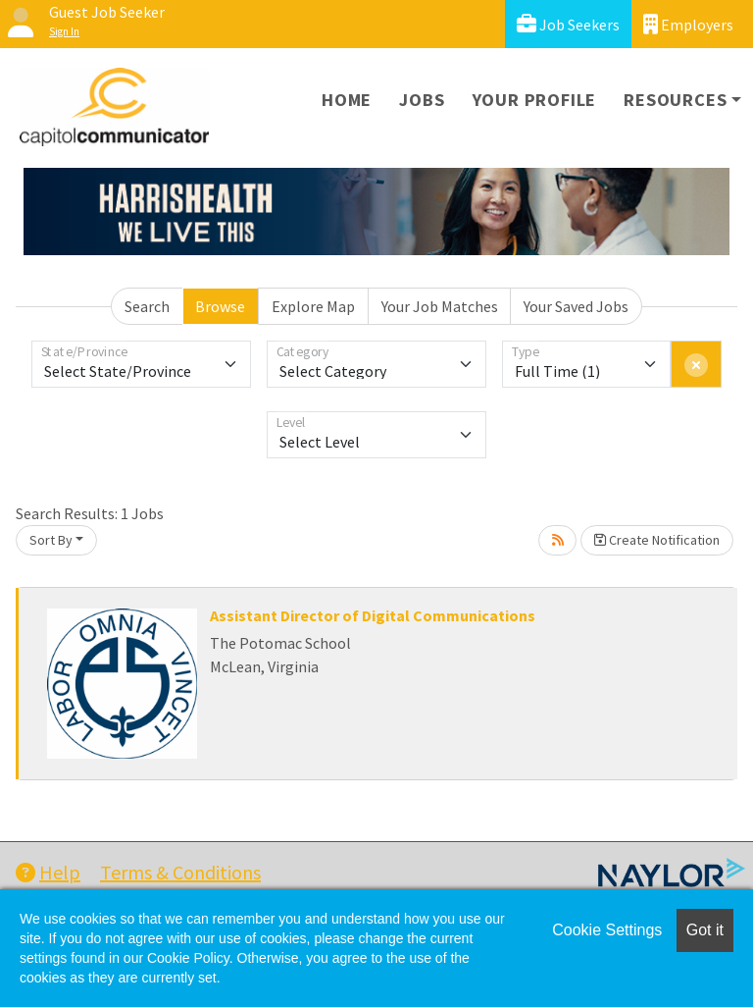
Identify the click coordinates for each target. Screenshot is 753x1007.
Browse (220, 306)
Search (147, 306)
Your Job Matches (439, 306)
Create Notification (657, 540)
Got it (705, 930)
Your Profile (535, 99)
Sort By (51, 540)
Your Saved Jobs (576, 306)
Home (347, 99)
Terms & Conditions (180, 872)
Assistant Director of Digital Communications (372, 615)
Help (48, 872)
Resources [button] (675, 99)
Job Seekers (568, 24)
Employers (688, 24)
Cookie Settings (607, 930)
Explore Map (313, 306)
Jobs (421, 99)
